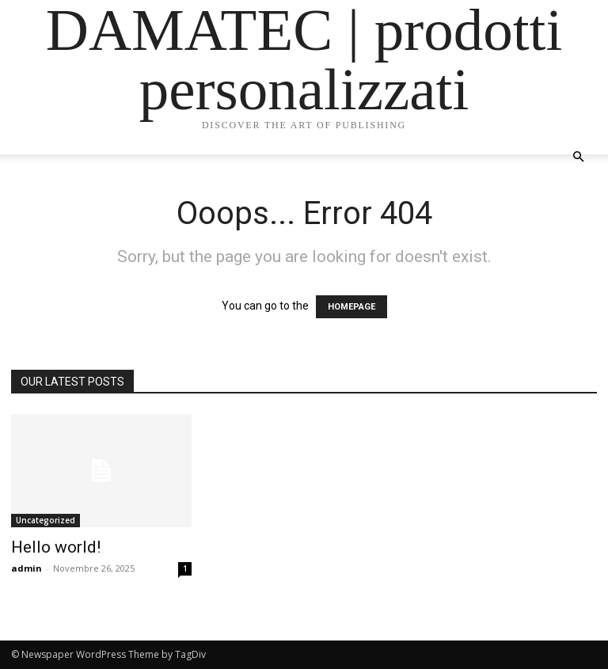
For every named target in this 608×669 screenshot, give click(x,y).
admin (26, 568)
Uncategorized (45, 520)
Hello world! (56, 547)
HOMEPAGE (351, 307)
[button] (578, 157)
